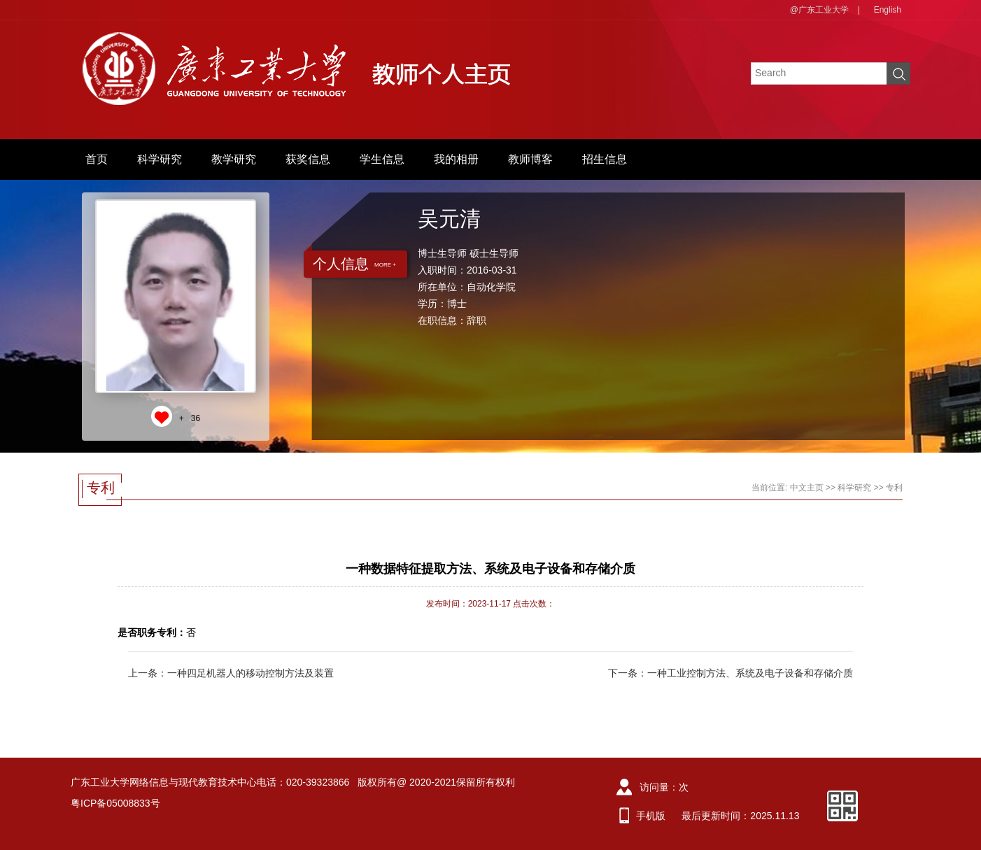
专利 (894, 488)
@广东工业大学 (819, 10)
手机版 (650, 815)
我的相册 (456, 159)
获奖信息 (307, 159)
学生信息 (382, 159)
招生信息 (604, 159)
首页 (96, 159)
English (887, 10)
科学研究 (159, 159)
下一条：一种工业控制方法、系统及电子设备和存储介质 (730, 673)
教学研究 (233, 159)
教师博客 (530, 159)
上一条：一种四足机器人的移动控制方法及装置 (231, 673)
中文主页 (807, 488)
